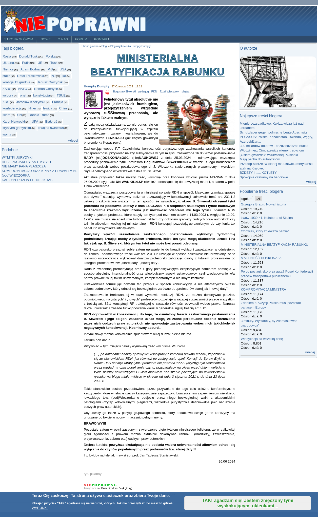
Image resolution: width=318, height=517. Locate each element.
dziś (258, 199)
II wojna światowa (51, 128)
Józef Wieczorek (169, 91)
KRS (6, 102)
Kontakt (102, 39)
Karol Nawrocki (14, 121)
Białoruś (51, 121)
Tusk (53, 63)
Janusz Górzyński (50, 82)
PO (53, 76)
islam (6, 115)
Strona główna (18, 39)
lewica (47, 108)
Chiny (63, 108)
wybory (8, 95)
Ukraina (8, 63)
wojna (7, 134)
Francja (57, 102)
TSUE (61, 95)
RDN (154, 91)
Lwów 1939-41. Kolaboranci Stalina (267, 218)
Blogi (104, 46)
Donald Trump (39, 115)
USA (63, 69)
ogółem (247, 199)
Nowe (46, 39)
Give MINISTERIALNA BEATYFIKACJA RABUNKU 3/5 (100, 485)
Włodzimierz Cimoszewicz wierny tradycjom (272, 150)
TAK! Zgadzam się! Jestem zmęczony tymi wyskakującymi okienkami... (247, 503)
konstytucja (41, 95)
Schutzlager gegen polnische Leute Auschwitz (273, 132)
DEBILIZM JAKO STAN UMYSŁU (26, 162)
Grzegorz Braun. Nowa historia (263, 204)
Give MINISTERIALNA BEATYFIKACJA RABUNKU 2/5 (94, 485)
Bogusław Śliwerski (124, 91)
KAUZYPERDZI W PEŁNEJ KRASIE (29, 180)
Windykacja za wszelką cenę (263, 339)
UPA (35, 121)
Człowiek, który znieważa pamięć (265, 231)
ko (64, 76)
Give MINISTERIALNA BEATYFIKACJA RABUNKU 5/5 (113, 485)
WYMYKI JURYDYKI (17, 157)
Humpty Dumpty (96, 86)
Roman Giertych (46, 89)
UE (40, 63)
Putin (26, 63)
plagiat (185, 91)
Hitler (32, 108)
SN (19, 115)
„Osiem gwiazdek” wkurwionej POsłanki (269, 155)
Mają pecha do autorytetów (260, 159)
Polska (50, 56)
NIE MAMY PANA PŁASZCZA (24, 166)
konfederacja (12, 108)
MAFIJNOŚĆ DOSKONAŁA (261, 258)
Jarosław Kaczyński (30, 102)
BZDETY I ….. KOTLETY (258, 173)
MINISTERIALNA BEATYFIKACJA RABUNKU (274, 244)
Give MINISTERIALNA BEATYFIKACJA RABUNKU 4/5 (107, 485)
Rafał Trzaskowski (30, 76)
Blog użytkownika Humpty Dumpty (130, 46)
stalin (6, 76)
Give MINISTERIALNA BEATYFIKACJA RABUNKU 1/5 (87, 485)
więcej (73, 140)
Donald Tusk (28, 56)
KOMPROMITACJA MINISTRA (263, 289)
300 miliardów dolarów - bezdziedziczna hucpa (275, 146)
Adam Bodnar (31, 69)
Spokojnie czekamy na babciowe (264, 177)
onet (23, 95)
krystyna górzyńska (17, 128)
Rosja (7, 56)
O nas (63, 39)
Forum (81, 39)
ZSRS (7, 89)
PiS (50, 69)
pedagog (143, 91)
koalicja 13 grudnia (16, 82)
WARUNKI (40, 508)
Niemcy (8, 69)
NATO (22, 89)
